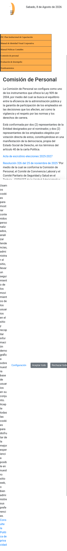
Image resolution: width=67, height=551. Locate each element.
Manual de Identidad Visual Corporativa (17, 43)
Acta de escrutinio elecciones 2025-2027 (28, 156)
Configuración (18, 365)
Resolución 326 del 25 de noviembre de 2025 (30, 163)
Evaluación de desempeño (11, 62)
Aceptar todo (39, 365)
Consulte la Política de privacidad (3, 532)
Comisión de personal (10, 56)
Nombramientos (7, 68)
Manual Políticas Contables (12, 49)
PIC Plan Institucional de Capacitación (17, 37)
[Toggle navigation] (12, 12)
